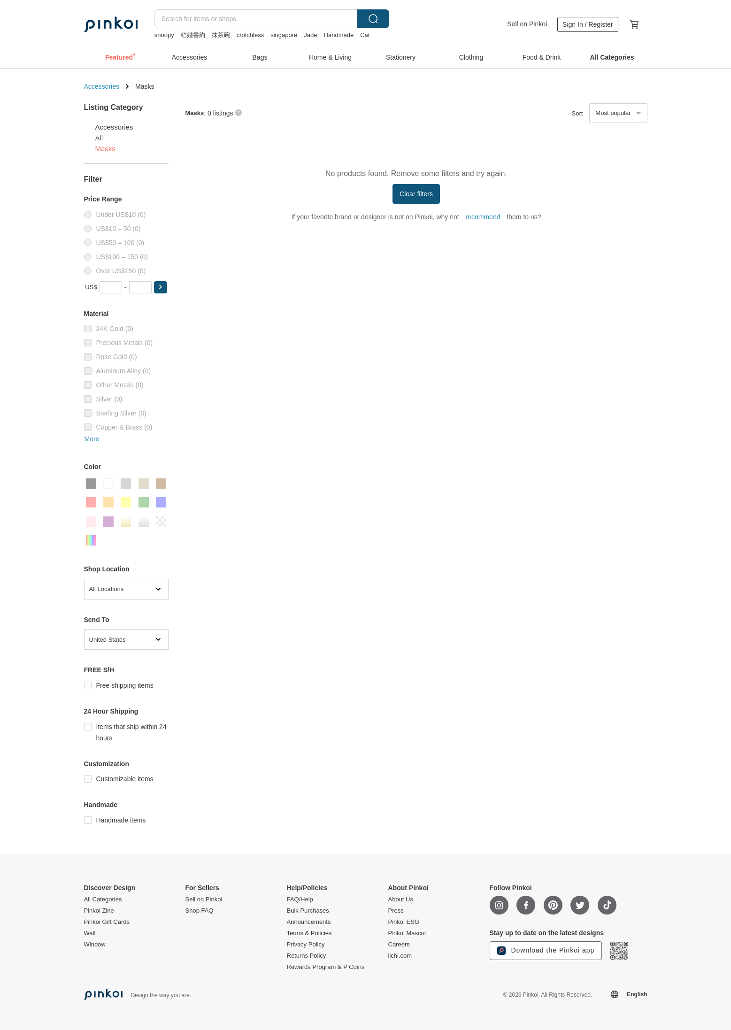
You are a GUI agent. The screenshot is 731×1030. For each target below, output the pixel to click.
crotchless (250, 34)
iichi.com (400, 956)
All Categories (103, 899)
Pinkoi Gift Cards (107, 922)
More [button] (92, 439)
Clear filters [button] (416, 194)
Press (396, 910)
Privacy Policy (306, 944)
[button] (160, 287)
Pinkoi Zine (99, 910)
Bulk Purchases (308, 910)
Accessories (101, 86)
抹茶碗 (221, 34)
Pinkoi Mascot (407, 933)
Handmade (339, 34)
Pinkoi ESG (403, 922)
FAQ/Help (300, 899)
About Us (400, 899)
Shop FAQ (199, 910)
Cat (364, 34)
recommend (483, 217)
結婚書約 (193, 34)
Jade (310, 34)
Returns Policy (306, 956)
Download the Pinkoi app (546, 950)
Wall (90, 933)
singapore (283, 34)
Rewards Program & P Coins (326, 967)
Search (373, 18)
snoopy (164, 34)
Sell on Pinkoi (527, 24)
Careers (399, 944)
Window (95, 944)
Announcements (309, 922)
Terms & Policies (309, 933)
